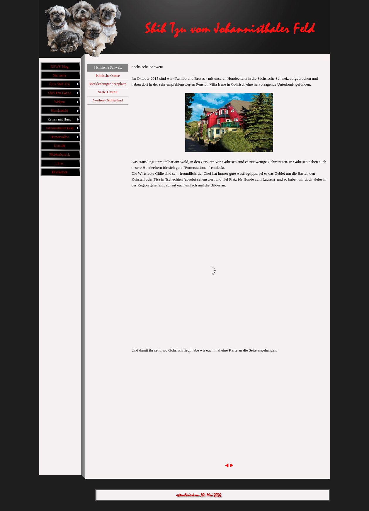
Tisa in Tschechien (168, 179)
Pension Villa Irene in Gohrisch (220, 84)
